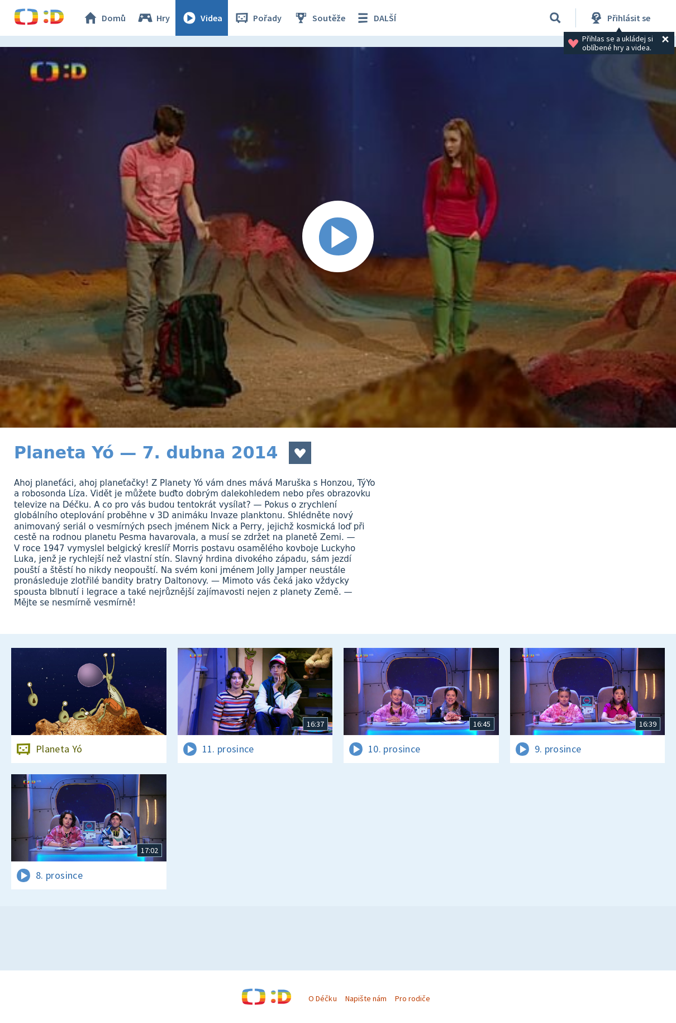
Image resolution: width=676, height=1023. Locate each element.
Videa (201, 18)
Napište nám (366, 998)
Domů (104, 18)
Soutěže (319, 18)
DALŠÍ (375, 18)
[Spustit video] (338, 237)
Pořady (258, 18)
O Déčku (322, 998)
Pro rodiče (412, 998)
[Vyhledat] (555, 18)
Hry (153, 18)
